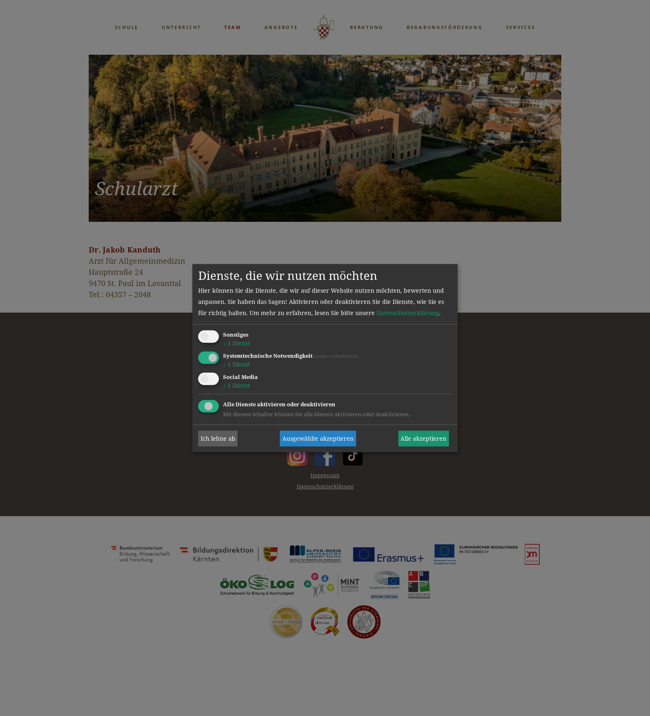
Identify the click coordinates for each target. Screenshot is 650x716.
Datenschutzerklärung (407, 313)
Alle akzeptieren (423, 438)
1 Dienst (236, 343)
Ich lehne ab (218, 438)
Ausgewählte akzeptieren (318, 438)
